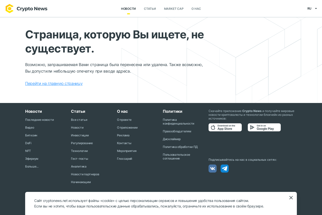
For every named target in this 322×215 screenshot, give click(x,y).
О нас (196, 9)
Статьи (150, 9)
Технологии (79, 151)
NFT (28, 151)
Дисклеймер (172, 139)
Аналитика (78, 166)
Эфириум (31, 158)
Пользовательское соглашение (176, 156)
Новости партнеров (85, 174)
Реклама (123, 135)
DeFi (28, 143)
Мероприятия (127, 151)
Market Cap (174, 9)
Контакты (124, 143)
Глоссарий (124, 158)
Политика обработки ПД (180, 147)
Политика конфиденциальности (178, 121)
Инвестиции (80, 135)
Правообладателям (177, 131)
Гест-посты (79, 158)
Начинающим (81, 182)
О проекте (124, 120)
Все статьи (79, 120)
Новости (128, 9)
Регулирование (82, 143)
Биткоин (31, 135)
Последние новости (39, 120)
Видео (29, 127)
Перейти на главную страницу (54, 83)
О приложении (127, 127)
